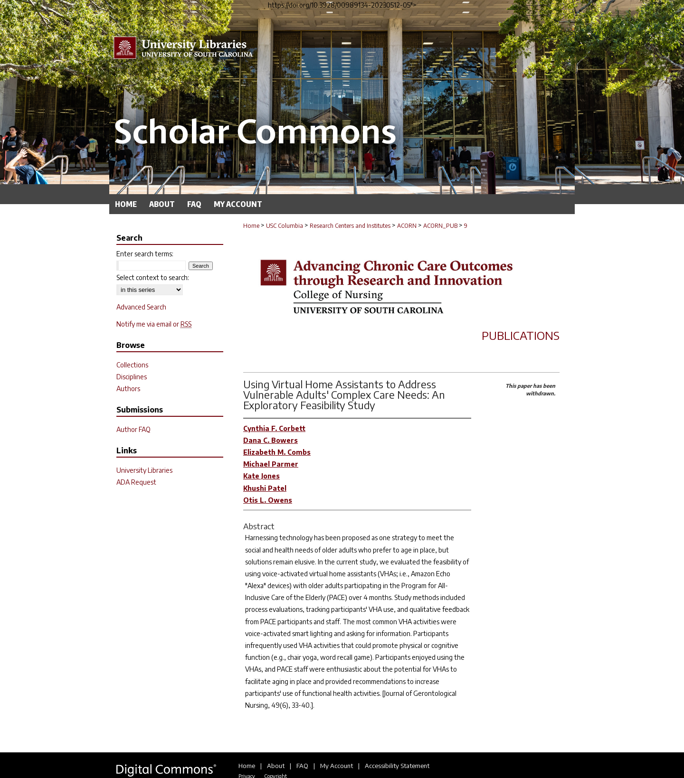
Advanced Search (141, 307)
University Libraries (144, 470)
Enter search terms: (144, 254)
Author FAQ (133, 429)
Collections (132, 365)
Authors (128, 388)
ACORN (407, 225)
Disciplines (131, 377)
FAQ (302, 765)
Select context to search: (152, 277)
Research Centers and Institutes (350, 225)
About (276, 765)
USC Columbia (284, 225)
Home (251, 225)
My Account (336, 765)
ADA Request (136, 482)
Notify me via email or (153, 324)
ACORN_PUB (440, 225)
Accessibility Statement (397, 765)
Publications (521, 335)
